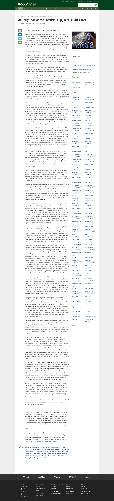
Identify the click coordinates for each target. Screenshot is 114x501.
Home (18, 16)
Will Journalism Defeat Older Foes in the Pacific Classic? (83, 66)
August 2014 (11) (89, 234)
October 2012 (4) (89, 291)
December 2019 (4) (76, 275)
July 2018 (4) (88, 112)
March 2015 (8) (88, 216)
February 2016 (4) (89, 187)
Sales (62, 9)
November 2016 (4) (89, 164)
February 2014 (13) (89, 250)
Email (20, 30)
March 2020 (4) (75, 268)
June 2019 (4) (75, 291)
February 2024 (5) (76, 146)
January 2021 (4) (76, 242)
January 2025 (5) (76, 118)
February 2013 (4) (89, 281)
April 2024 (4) (75, 141)
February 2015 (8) (89, 219)
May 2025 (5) (75, 107)
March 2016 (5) (88, 185)
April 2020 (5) (75, 265)
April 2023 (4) (75, 172)
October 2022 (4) (76, 187)
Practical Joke (43, 458)
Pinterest (24, 494)
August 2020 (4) (75, 255)
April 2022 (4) (75, 203)
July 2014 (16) (88, 237)
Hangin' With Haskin (77, 82)
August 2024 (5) (75, 131)
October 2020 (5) (76, 250)
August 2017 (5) (88, 141)
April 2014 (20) (88, 244)
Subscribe (90, 9)
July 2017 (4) (88, 144)
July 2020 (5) (74, 257)
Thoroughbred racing (47, 449)
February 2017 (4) (89, 156)
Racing (42, 9)
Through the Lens (76, 87)
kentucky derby (75, 322)
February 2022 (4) (76, 208)
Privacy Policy (84, 488)
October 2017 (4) (89, 136)
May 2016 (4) (88, 180)
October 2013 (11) (89, 260)
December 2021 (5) (76, 213)
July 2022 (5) (74, 195)
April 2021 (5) (75, 234)
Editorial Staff (69, 488)
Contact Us (68, 486)
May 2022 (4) (75, 200)
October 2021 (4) (76, 219)
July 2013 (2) (88, 268)
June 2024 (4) (75, 136)
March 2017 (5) (88, 154)
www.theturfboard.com (51, 441)
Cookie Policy (84, 493)
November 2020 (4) (76, 247)
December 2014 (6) (89, 224)
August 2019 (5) (75, 286)
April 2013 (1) (88, 275)
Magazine (38, 486)
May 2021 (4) (75, 231)
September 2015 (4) (89, 200)
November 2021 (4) (76, 216)
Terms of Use (84, 486)
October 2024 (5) (76, 125)
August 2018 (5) (88, 110)
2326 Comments (40, 24)
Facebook (20, 34)
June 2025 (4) (75, 105)
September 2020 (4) (76, 252)
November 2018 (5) (89, 102)
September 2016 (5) (89, 169)
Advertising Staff (70, 491)
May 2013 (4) (88, 273)
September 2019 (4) (76, 283)
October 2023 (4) (76, 156)
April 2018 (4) (88, 120)
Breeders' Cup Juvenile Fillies (38, 456)
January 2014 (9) (89, 252)
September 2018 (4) (89, 107)
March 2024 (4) (75, 144)
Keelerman (56, 447)
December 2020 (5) (76, 244)
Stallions (56, 9)
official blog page (30, 420)
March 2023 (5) (75, 175)
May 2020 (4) (75, 262)
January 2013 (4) (89, 283)
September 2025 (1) (76, 97)
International (70, 9)
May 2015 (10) (88, 211)
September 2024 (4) (76, 128)
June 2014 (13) (88, 239)
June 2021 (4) (75, 229)
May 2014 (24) (88, 242)
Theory (36, 458)
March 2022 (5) (75, 206)
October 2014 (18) (89, 229)
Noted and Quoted (51, 451)
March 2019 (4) (75, 299)
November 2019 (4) (76, 278)
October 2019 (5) (76, 281)
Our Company (54, 486)
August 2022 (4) (75, 193)
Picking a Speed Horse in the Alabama (81, 72)
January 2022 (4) (76, 211)
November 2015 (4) (89, 195)
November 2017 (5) (89, 133)
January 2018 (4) (89, 128)
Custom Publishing (56, 493)
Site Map (83, 496)
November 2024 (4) (76, 123)
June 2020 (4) (75, 260)
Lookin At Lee (60, 456)
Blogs (83, 9)
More (96, 9)
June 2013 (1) (88, 270)
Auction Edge (81, 1)
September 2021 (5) (76, 221)
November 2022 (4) (76, 185)
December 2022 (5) (76, 182)
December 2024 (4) (76, 120)
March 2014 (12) (89, 247)
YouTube (24, 491)
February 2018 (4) (89, 125)
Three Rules (61, 451)
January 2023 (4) (76, 180)
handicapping (36, 447)
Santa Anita (88, 311)
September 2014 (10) (90, 231)
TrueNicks (73, 1)
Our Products (54, 491)
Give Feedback (69, 493)
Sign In (96, 1)
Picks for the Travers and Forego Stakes (81, 69)
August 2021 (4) (75, 224)
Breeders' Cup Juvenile (54, 454)
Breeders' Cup (58, 449)
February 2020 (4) (76, 270)
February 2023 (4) (76, 177)
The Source (89, 1)
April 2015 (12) (88, 213)
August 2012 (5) (88, 296)
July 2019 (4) (74, 288)
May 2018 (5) (88, 118)
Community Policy (85, 491)
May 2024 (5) (75, 138)
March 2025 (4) (75, 112)
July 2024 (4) (74, 133)
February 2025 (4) (76, 115)
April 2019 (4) (75, 296)
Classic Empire (36, 454)
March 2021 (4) (75, 237)
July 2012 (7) (88, 299)
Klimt (67, 451)
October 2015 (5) (89, 198)
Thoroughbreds (35, 449)
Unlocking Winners (28, 16)
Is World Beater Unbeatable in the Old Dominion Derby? (84, 61)
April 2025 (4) (75, 110)
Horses (78, 9)
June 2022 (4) (75, 198)
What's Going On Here (90, 84)
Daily (20, 9)
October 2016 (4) (89, 167)
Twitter (20, 38)
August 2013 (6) (88, 265)
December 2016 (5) (89, 162)
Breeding (48, 9)
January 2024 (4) (76, 149)
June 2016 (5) (88, 177)
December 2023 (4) (76, 151)
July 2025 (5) (74, 102)
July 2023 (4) (74, 164)
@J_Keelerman (55, 30)
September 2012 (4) (89, 294)
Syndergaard (32, 451)
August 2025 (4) (75, 100)
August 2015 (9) (88, 203)
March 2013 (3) (88, 278)
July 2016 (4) (88, 175)
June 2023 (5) (75, 167)
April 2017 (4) (88, 151)
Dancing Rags (29, 458)
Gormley (43, 454)
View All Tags (76, 325)
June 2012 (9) (88, 301)
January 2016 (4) (89, 190)
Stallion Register (65, 1)
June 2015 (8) (88, 208)
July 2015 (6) (88, 206)
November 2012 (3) (89, 288)
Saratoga (87, 314)
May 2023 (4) (75, 169)
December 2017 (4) (89, 131)
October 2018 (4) (89, 105)
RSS (84, 51)
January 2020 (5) (76, 273)
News (26, 9)
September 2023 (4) (76, 159)
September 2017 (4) (89, 138)
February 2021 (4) (76, 239)
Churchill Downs (76, 311)
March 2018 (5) (88, 123)
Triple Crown (34, 9)
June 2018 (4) (88, 115)
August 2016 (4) (88, 172)
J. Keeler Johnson (76, 316)
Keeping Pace (75, 84)
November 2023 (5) (76, 154)
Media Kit (53, 488)
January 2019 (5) (89, 97)
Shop (72, 477)
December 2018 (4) (89, 100)
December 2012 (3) (89, 286)
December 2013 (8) (89, 255)
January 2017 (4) (89, 159)
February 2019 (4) (76, 301)
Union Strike (51, 456)
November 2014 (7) (89, 226)
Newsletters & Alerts (41, 495)
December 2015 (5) (89, 193)
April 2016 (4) (88, 182)
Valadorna (28, 454)
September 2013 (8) (89, 262)
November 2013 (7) (89, 257)
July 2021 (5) (74, 226)
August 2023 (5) (75, 162)
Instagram (24, 496)
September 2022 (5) (76, 190)
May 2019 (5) (75, 294)
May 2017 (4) (88, 149)
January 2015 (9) (89, 221)
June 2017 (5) (88, 146)
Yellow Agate (41, 451)
